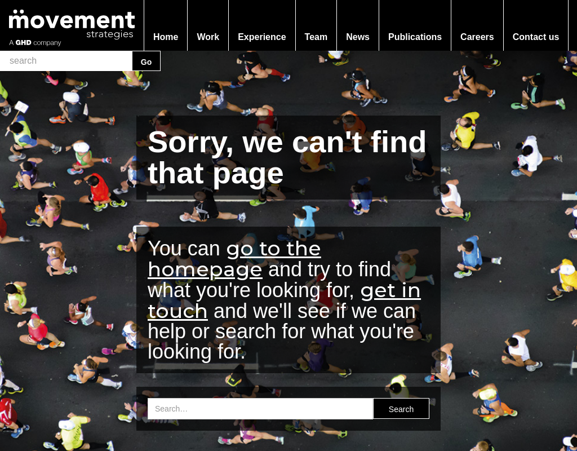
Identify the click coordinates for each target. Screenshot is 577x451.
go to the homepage (234, 258)
